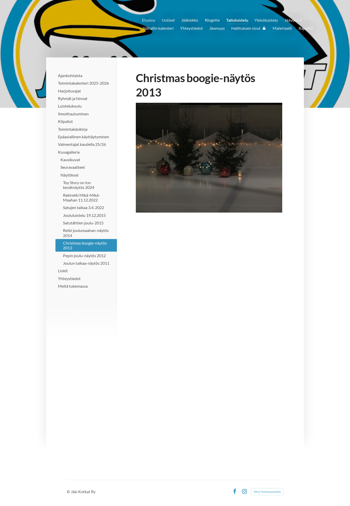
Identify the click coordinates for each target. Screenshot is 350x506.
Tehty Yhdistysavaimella (267, 491)
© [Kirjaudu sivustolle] (69, 491)
